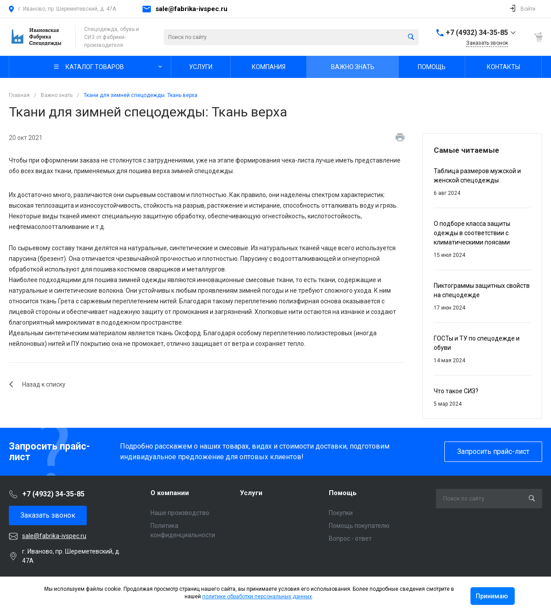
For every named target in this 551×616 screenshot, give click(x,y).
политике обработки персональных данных (257, 596)
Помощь (343, 493)
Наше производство (179, 512)
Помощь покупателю (359, 525)
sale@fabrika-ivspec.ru (191, 9)
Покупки (341, 512)
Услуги (251, 493)
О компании (169, 493)
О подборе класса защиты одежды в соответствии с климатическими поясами (472, 233)
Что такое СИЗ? (456, 391)
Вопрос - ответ (350, 538)
